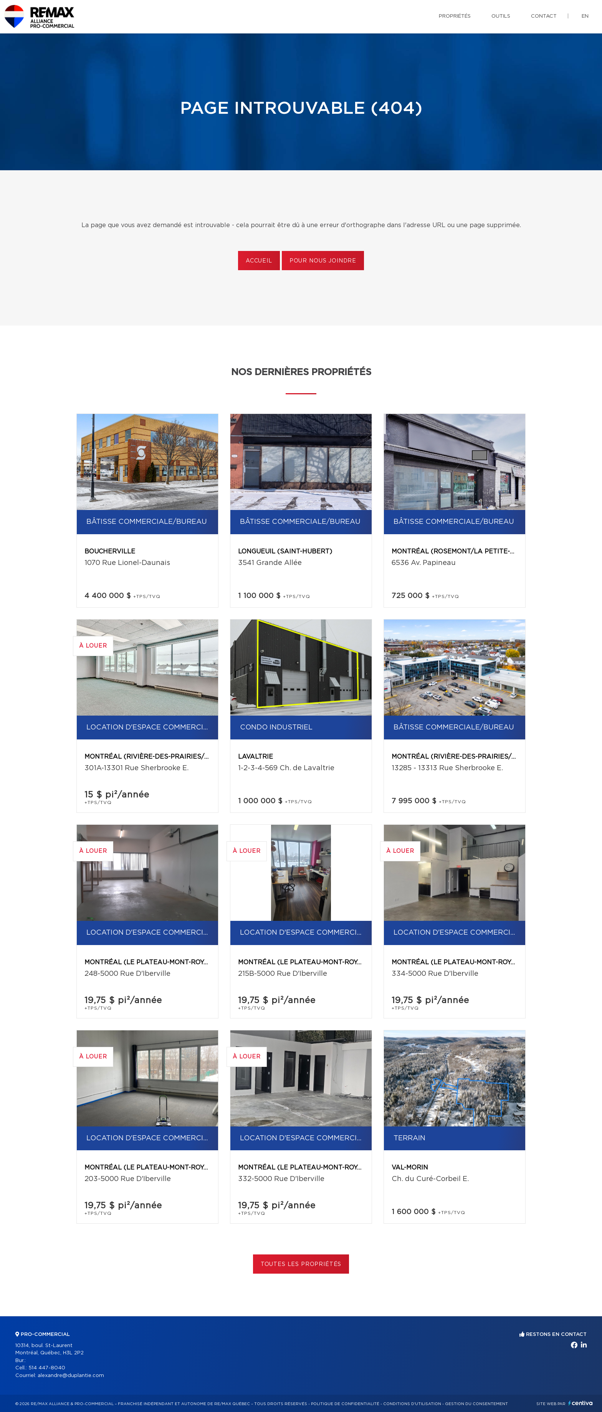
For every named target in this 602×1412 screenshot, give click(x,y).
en (585, 16)
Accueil (259, 261)
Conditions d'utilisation (412, 1404)
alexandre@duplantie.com (71, 1375)
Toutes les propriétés (301, 1264)
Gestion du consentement (476, 1404)
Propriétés (455, 16)
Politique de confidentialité (345, 1404)
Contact (544, 16)
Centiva (580, 1402)
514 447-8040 (46, 1367)
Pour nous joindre (322, 261)
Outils (500, 16)
